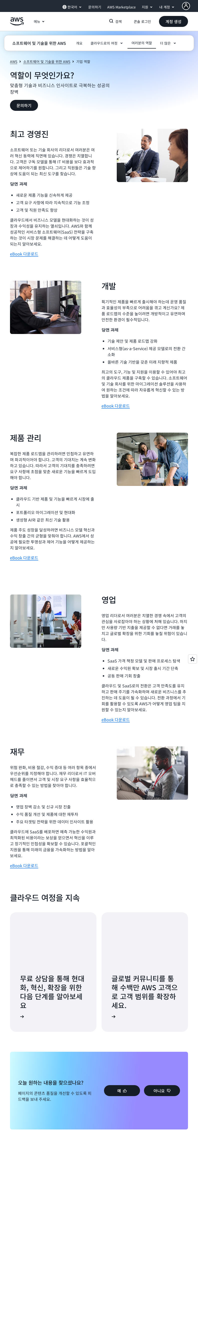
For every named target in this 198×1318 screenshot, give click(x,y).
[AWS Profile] (186, 6)
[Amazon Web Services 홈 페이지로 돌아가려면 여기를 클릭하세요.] (17, 24)
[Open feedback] (192, 659)
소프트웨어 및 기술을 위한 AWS (46, 61)
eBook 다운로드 (24, 254)
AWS (13, 61)
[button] (173, 21)
